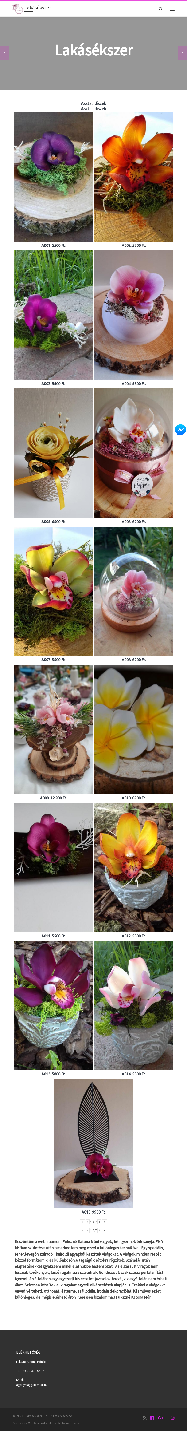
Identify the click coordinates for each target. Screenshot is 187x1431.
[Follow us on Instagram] (173, 1418)
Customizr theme (68, 1423)
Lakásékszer (33, 1416)
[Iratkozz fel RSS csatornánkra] (145, 1418)
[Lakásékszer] (160, 1418)
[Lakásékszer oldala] (152, 1418)
